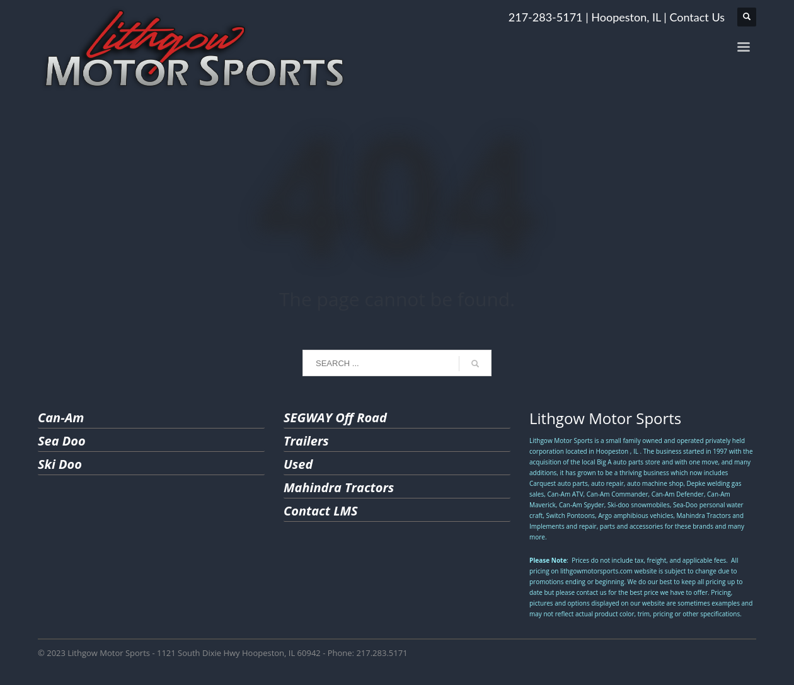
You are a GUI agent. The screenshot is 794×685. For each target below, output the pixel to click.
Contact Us (697, 17)
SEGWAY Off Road (335, 417)
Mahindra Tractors (339, 487)
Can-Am (61, 417)
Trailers (306, 440)
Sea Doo (62, 440)
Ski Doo (60, 464)
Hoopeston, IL (625, 17)
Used (298, 464)
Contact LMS (321, 510)
